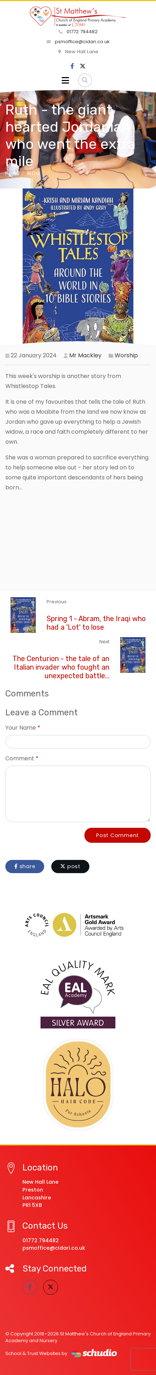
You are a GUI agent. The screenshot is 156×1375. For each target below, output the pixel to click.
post (70, 866)
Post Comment (117, 835)
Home (12, 173)
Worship (126, 355)
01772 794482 (78, 31)
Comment (19, 758)
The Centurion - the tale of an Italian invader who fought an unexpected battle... (60, 667)
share (24, 866)
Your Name (20, 728)
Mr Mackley (85, 355)
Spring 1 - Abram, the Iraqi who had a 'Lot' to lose (96, 622)
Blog (33, 173)
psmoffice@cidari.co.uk (78, 41)
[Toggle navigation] (65, 80)
